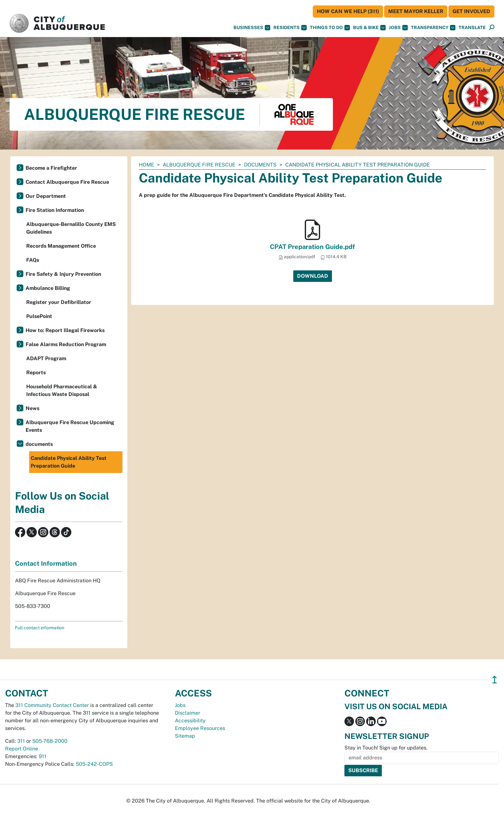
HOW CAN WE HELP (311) (348, 11)
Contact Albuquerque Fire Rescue (67, 182)
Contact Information (46, 563)
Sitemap (185, 736)
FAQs (32, 260)
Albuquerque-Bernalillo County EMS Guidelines (71, 228)
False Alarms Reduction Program (66, 344)
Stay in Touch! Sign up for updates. (386, 748)
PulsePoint (39, 316)
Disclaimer (187, 713)
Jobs (398, 27)
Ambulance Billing (48, 288)
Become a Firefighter (51, 168)
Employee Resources (200, 728)
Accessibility (190, 721)
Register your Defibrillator (58, 302)
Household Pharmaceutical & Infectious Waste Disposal (61, 390)
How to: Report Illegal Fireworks (65, 330)
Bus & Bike (369, 27)
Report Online (21, 749)
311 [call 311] (21, 741)
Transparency (433, 27)
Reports (36, 372)
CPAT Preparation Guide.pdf (312, 247)
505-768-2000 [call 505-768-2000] (49, 741)
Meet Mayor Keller (415, 11)
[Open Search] (491, 27)
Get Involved (471, 11)
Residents (290, 27)
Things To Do (330, 27)
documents (260, 165)
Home (146, 165)
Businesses (251, 27)
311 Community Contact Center (52, 705)
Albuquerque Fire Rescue (199, 165)
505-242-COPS (94, 764)
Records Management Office (61, 246)
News (32, 408)
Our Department (46, 196)
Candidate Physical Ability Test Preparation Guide (68, 462)
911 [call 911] (42, 756)
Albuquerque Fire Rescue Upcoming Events (70, 426)
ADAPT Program (46, 358)
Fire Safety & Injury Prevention (63, 274)
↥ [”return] (494, 680)
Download (312, 276)
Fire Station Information (55, 210)
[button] (472, 28)
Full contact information (39, 627)
